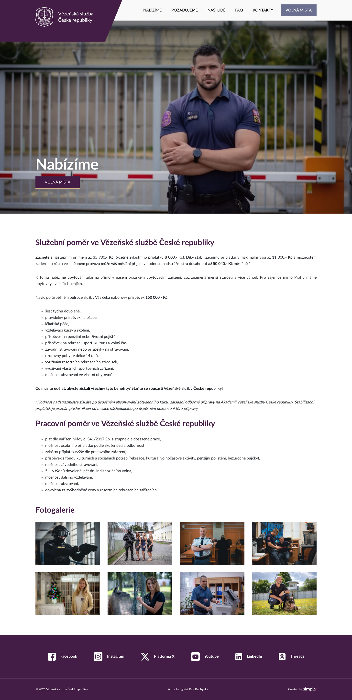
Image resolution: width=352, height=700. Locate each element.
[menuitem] (152, 10)
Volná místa (57, 182)
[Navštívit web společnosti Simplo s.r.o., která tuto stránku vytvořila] (310, 689)
